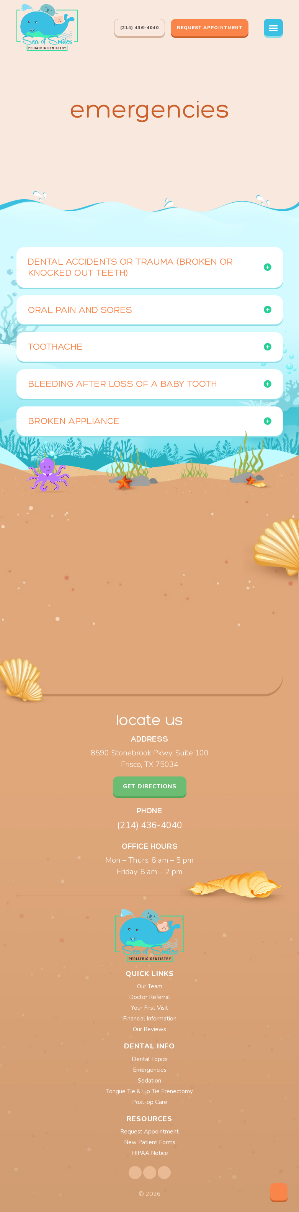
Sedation (149, 1080)
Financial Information (149, 1018)
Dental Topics (150, 1059)
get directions (149, 786)
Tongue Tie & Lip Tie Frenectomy (149, 1091)
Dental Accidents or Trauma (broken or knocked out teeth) (130, 267)
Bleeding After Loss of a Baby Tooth (122, 383)
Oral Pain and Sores (80, 309)
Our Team (149, 986)
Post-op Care (149, 1102)
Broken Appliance (73, 420)
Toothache (55, 346)
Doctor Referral (149, 997)
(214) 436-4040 (149, 825)
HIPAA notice (149, 1153)
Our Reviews (149, 1029)
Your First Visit (149, 1008)
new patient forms (149, 1142)
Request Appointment (209, 28)
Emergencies (150, 1070)
